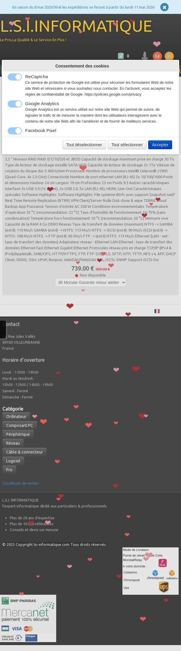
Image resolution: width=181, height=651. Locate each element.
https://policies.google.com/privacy (113, 94)
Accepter (160, 144)
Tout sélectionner (127, 144)
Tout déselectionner (84, 144)
